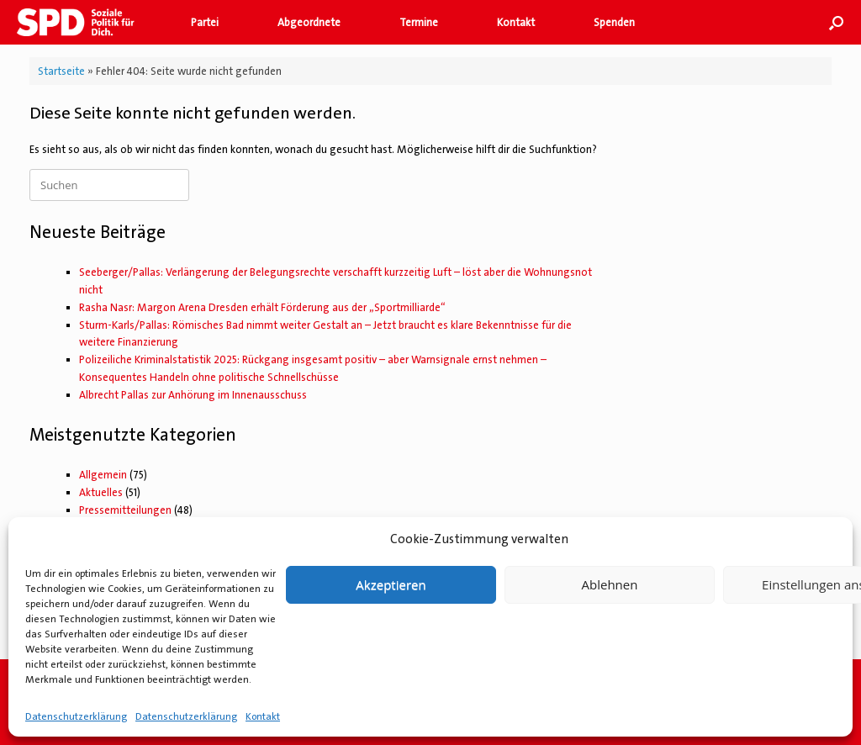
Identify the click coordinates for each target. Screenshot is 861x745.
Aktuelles (101, 492)
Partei (205, 22)
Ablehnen (610, 584)
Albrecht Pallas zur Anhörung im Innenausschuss (193, 395)
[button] (836, 22)
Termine (418, 22)
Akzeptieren (390, 584)
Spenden (614, 22)
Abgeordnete (309, 22)
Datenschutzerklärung (76, 716)
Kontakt (263, 716)
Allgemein (103, 475)
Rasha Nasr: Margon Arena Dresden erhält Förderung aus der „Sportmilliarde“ (262, 307)
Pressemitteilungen (125, 510)
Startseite (61, 71)
